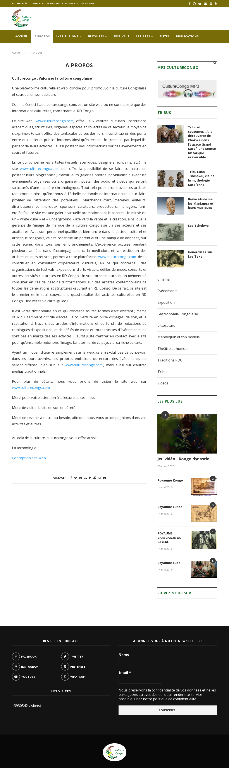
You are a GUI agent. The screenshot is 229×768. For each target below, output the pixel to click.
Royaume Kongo (170, 480)
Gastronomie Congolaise (177, 314)
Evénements (167, 290)
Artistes (143, 36)
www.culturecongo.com (54, 121)
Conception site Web (29, 458)
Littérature (166, 325)
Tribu (162, 371)
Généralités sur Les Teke (200, 254)
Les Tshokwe (198, 225)
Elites (165, 36)
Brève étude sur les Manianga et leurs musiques (201, 203)
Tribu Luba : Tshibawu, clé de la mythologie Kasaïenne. (201, 178)
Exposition (166, 302)
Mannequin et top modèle (178, 337)
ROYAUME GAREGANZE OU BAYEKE (169, 537)
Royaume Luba (169, 563)
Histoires (96, 36)
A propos (42, 36)
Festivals (121, 36)
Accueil (21, 36)
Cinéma (163, 279)
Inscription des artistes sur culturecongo (64, 3)
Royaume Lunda (170, 507)
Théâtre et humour (173, 348)
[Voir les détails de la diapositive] (187, 89)
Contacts (23, 49)
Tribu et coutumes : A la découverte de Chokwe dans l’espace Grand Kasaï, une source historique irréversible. (202, 142)
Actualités (20, 3)
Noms (124, 655)
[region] (187, 89)
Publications (187, 36)
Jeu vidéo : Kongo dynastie (183, 458)
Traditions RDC (169, 360)
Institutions (67, 36)
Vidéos (162, 383)
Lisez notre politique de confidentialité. (165, 698)
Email (125, 672)
